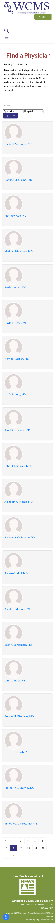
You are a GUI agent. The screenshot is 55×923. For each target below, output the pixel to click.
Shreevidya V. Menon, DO (19, 537)
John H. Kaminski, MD (17, 465)
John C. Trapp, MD (15, 680)
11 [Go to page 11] (36, 848)
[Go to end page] (13, 855)
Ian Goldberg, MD (15, 394)
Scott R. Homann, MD (17, 430)
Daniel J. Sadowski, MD (18, 144)
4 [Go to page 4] (27, 840)
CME (42, 17)
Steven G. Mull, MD (16, 573)
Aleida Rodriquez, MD (17, 608)
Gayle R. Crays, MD (15, 322)
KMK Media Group (46, 920)
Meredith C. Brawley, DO (19, 787)
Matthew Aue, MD (15, 215)
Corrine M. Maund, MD (18, 179)
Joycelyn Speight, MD (17, 752)
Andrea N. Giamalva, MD (19, 716)
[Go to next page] (6, 855)
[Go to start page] (5, 840)
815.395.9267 (47, 908)
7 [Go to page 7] (6, 848)
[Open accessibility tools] (6, 917)
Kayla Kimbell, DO (15, 287)
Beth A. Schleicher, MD (18, 644)
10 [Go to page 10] (28, 848)
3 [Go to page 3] (20, 840)
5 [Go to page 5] (35, 840)
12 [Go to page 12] (43, 848)
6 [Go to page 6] (42, 840)
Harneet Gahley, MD (16, 358)
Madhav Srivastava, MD (18, 251)
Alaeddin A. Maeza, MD (18, 501)
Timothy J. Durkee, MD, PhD (21, 823)
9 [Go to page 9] (21, 848)
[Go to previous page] (13, 840)
